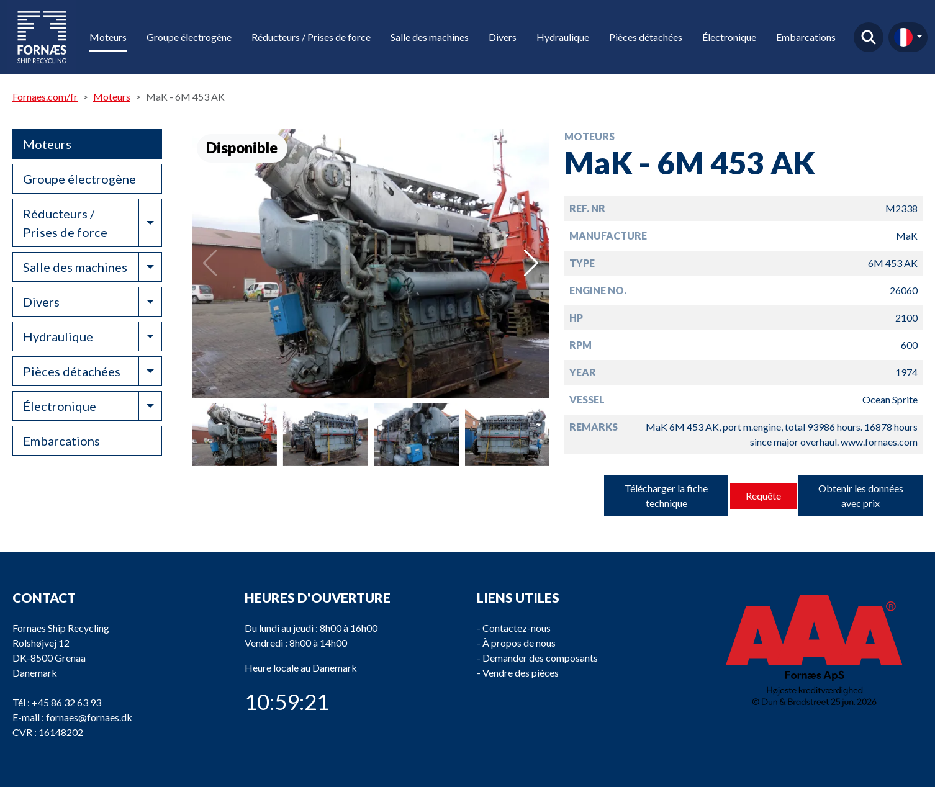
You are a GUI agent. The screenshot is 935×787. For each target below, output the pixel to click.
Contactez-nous (516, 628)
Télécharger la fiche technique (666, 495)
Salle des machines (430, 37)
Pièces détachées (645, 37)
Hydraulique (562, 37)
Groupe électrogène (189, 37)
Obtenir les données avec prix (860, 495)
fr (903, 37)
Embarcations (806, 37)
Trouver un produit (868, 37)
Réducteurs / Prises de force (311, 37)
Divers (503, 37)
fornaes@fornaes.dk (89, 717)
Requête (763, 495)
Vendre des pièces (520, 672)
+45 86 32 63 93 (66, 702)
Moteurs (108, 37)
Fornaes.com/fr (45, 96)
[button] (531, 263)
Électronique (729, 37)
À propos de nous (519, 643)
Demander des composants (540, 657)
